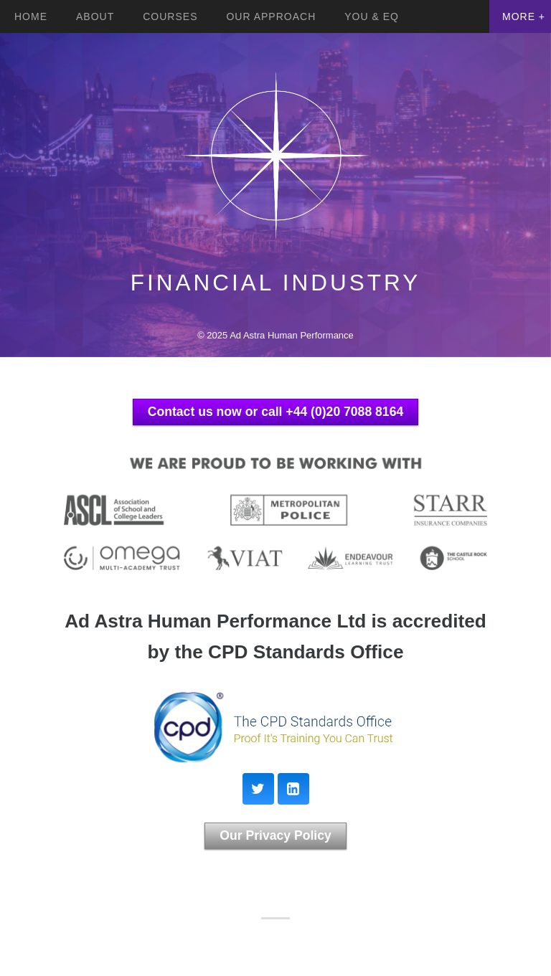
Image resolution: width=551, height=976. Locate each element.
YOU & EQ (371, 16)
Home (30, 16)
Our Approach (271, 16)
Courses (170, 16)
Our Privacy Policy (275, 835)
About (95, 16)
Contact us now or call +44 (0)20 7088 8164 (275, 411)
